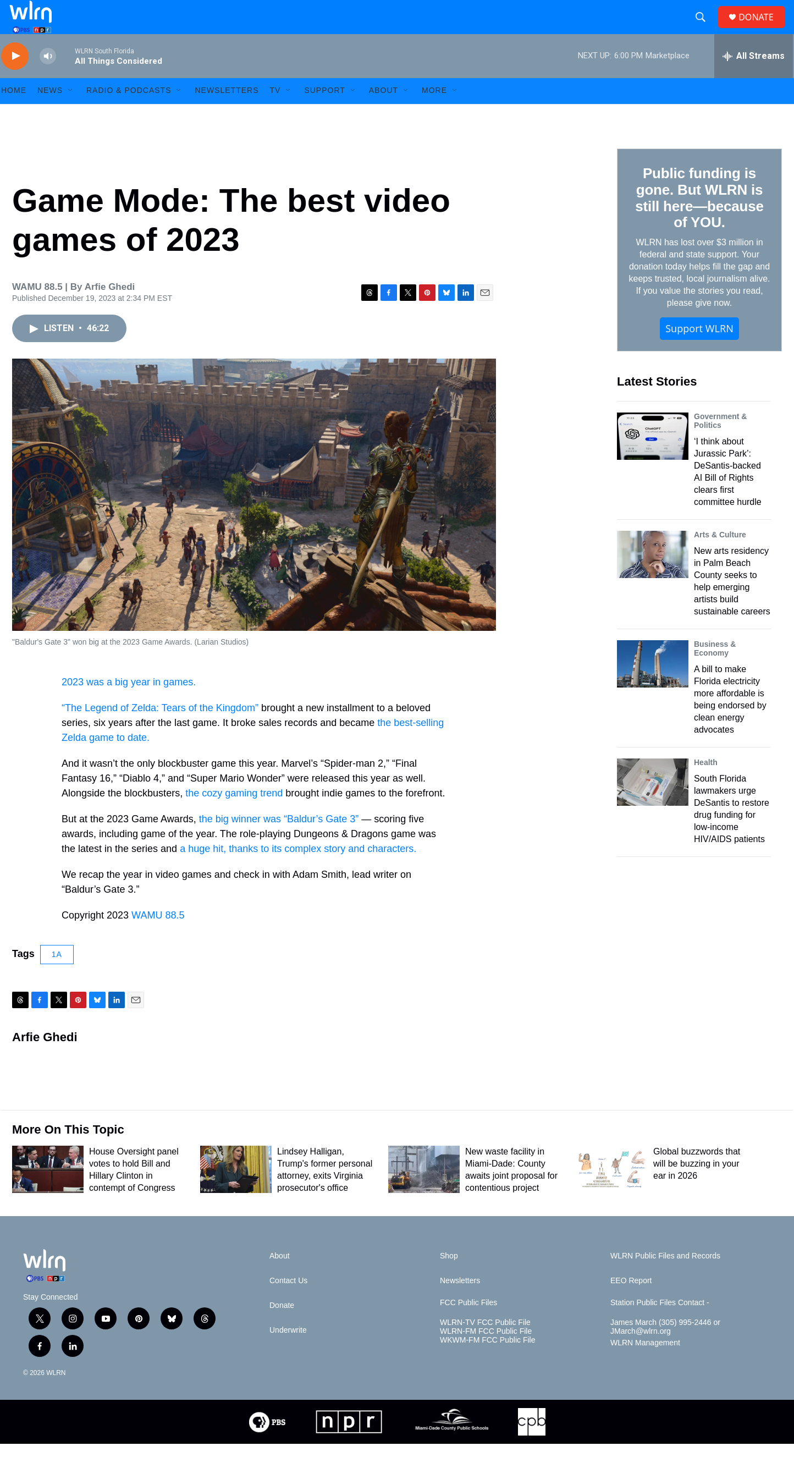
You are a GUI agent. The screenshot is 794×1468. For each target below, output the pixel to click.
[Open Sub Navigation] (71, 114)
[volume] (47, 80)
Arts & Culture (720, 558)
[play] (15, 80)
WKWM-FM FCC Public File (487, 1364)
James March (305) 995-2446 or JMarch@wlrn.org (665, 1351)
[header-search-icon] (704, 29)
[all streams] (753, 80)
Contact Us (288, 1305)
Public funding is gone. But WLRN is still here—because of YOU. (699, 222)
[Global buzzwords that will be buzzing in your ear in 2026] (612, 1193)
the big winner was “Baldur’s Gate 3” (279, 842)
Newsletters (226, 114)
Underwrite (288, 1354)
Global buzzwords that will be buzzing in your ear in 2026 (696, 1188)
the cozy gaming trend (235, 816)
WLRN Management (645, 1367)
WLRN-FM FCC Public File (486, 1355)
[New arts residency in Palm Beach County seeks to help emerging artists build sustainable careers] (652, 578)
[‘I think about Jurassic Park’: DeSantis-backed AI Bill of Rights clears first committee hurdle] (652, 459)
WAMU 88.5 (157, 938)
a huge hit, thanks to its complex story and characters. (298, 872)
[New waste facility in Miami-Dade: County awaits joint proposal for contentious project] (424, 1193)
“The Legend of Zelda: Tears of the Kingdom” (160, 731)
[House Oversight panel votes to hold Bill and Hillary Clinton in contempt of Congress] (48, 1193)
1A (57, 978)
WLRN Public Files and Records (665, 1280)
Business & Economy (715, 672)
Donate (281, 1330)
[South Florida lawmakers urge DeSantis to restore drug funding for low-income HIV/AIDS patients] (652, 805)
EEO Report (631, 1305)
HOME (13, 114)
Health (706, 786)
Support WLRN (699, 352)
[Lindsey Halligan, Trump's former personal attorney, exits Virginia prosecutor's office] (236, 1193)
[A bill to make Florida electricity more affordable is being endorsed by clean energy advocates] (652, 687)
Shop (449, 1280)
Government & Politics (720, 444)
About (383, 114)
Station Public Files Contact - (659, 1327)
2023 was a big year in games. (129, 705)
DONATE (762, 29)
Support (324, 114)
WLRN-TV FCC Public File (485, 1347)
